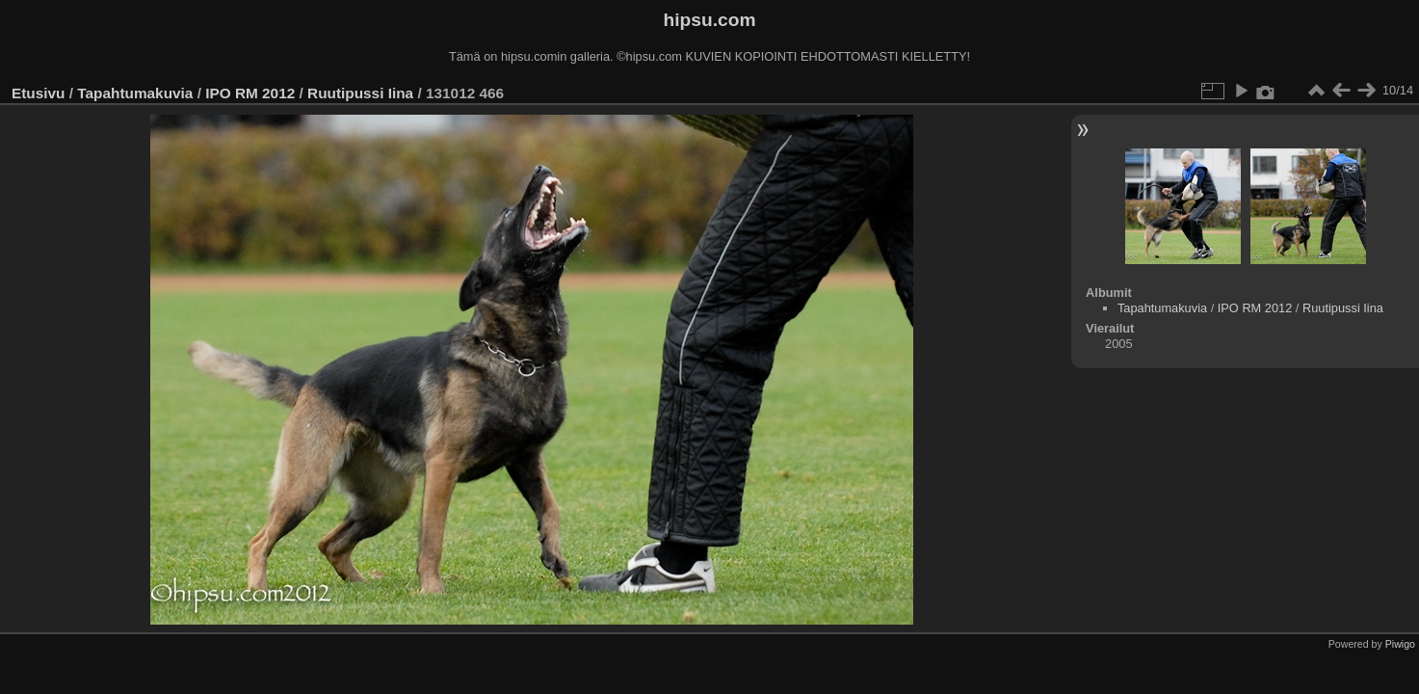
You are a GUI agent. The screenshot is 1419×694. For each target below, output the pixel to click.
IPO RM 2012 (250, 93)
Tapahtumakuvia (135, 93)
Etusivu (38, 93)
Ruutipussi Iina (360, 93)
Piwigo (1400, 644)
